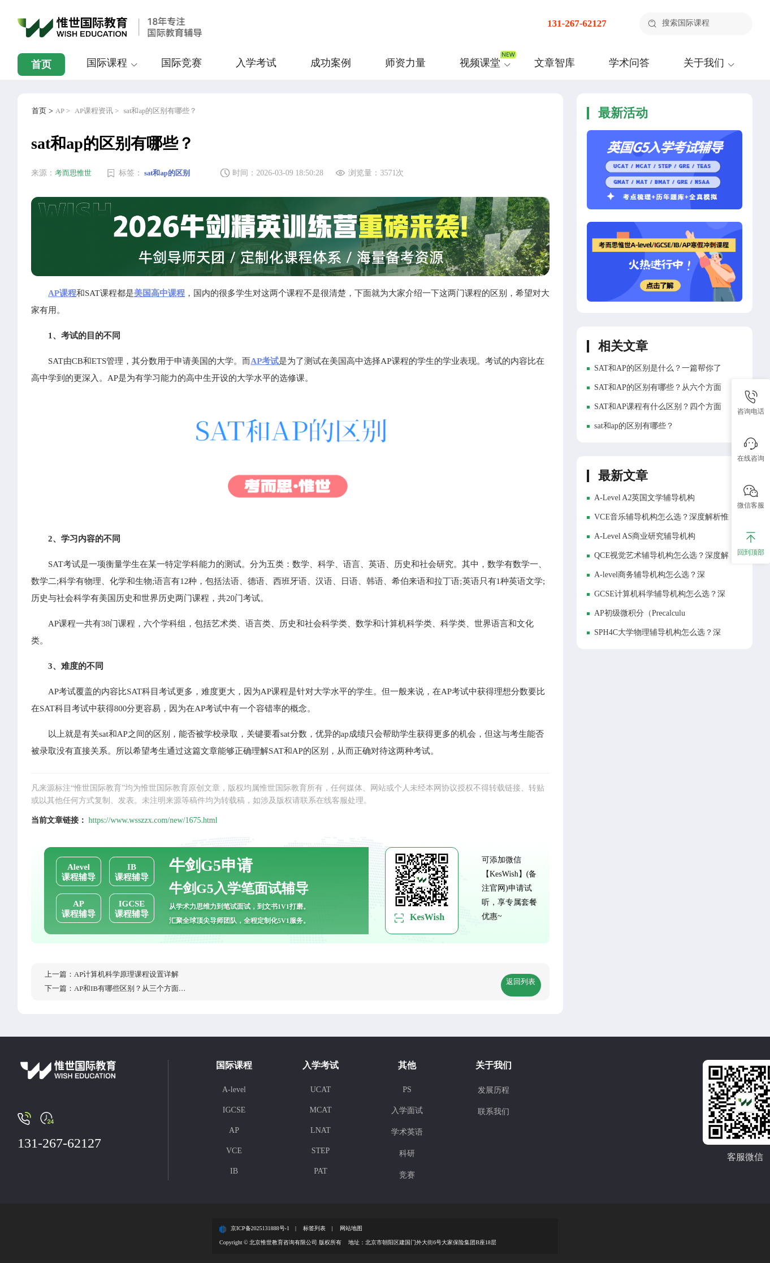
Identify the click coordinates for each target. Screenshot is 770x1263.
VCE (234, 1146)
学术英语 (407, 1128)
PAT (320, 1167)
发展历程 (493, 1086)
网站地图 (351, 1225)
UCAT (320, 1085)
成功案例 (330, 62)
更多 (718, 473)
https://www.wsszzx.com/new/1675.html (153, 813)
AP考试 (264, 353)
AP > (65, 111)
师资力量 (405, 62)
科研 (407, 1149)
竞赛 (407, 1171)
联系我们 (493, 1107)
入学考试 (256, 62)
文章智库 (554, 62)
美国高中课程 (159, 285)
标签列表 (314, 1225)
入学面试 (407, 1106)
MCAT (321, 1106)
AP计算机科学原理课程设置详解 (132, 967)
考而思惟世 (74, 173)
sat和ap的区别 (172, 173)
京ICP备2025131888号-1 (260, 1225)
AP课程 (62, 285)
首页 (41, 64)
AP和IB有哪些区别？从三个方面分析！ (144, 984)
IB (234, 1167)
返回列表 (505, 977)
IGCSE (234, 1106)
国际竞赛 (181, 62)
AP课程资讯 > (101, 111)
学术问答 (629, 62)
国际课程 (106, 62)
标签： (133, 173)
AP (234, 1126)
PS (407, 1085)
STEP (321, 1146)
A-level (234, 1085)
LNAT (320, 1126)
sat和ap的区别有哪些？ (170, 111)
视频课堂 (480, 62)
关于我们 (704, 62)
